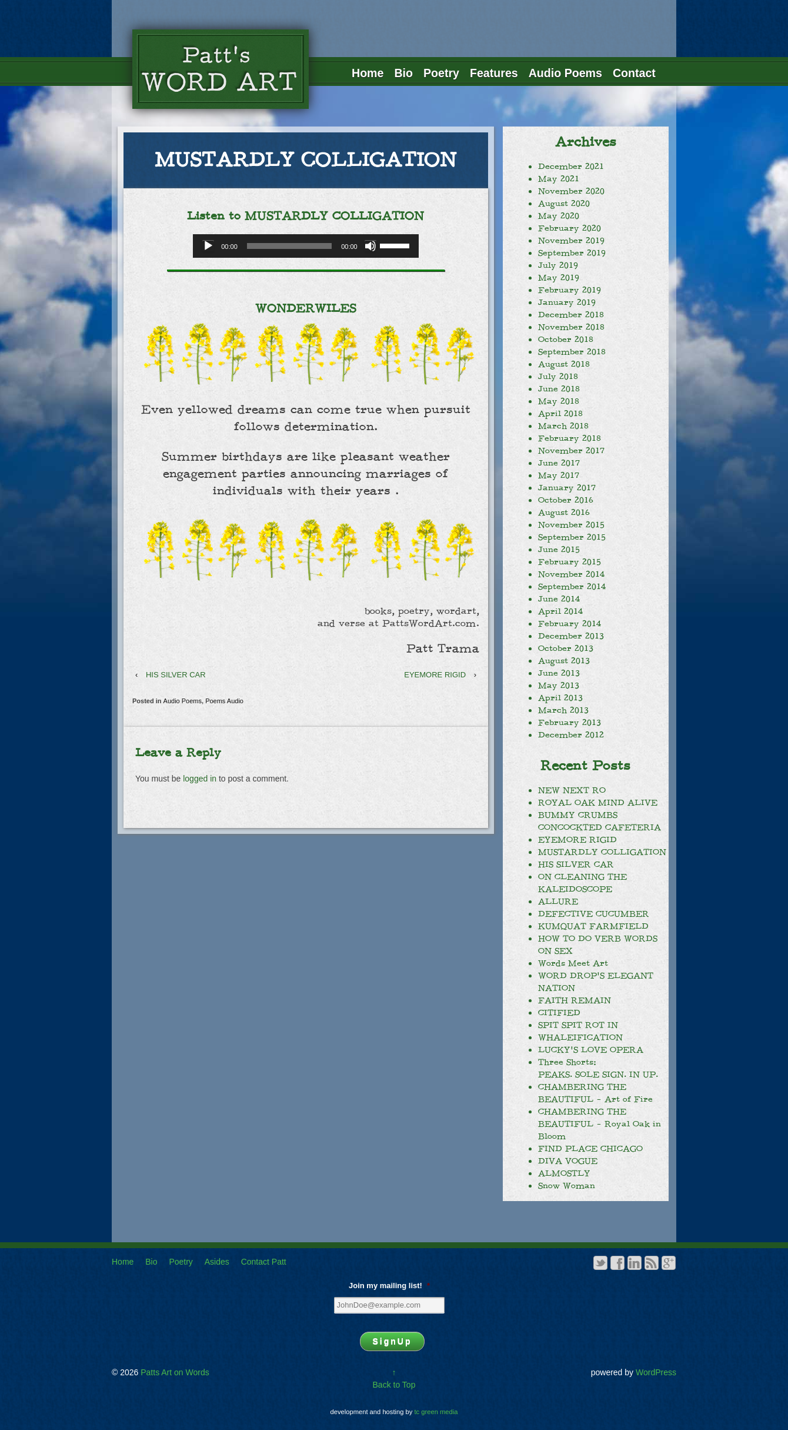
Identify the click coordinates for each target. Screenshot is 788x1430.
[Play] (208, 246)
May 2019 (558, 277)
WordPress (656, 1372)
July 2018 (558, 376)
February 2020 (569, 228)
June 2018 (559, 389)
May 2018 (558, 401)
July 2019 (558, 265)
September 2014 (572, 586)
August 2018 (564, 364)
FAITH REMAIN (574, 1000)
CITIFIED (559, 1012)
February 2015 (569, 562)
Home (367, 72)
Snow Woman (566, 1185)
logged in (199, 778)
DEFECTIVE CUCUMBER (593, 914)
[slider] (289, 246)
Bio (403, 72)
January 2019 (567, 302)
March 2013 (563, 710)
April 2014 (560, 611)
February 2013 (569, 722)
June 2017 (559, 463)
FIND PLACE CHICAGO (590, 1148)
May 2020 (558, 216)
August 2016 (564, 512)
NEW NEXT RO (572, 790)
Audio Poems (565, 72)
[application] (305, 246)
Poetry (441, 72)
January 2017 (567, 488)
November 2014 (571, 574)
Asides (217, 1261)
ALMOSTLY (564, 1173)
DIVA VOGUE (567, 1161)
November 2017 (571, 450)
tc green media (436, 1411)
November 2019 (571, 240)
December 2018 (571, 315)
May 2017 (558, 475)
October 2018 (565, 339)
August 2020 (564, 203)
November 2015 (571, 525)
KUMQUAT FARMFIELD (593, 926)
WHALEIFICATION (580, 1037)
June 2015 (559, 549)
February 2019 (569, 290)
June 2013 (559, 673)
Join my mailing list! (389, 1285)
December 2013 (571, 636)
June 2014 (559, 599)
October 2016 (565, 500)
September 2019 (572, 253)
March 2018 (563, 426)
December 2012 (571, 735)
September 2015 (572, 537)
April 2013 (560, 698)
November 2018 (571, 327)
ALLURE (558, 901)
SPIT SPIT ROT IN (578, 1025)
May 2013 (558, 685)
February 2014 (569, 623)
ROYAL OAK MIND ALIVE (597, 802)
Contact (634, 72)
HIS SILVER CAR (176, 674)
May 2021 (558, 179)
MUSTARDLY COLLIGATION (602, 852)
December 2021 (571, 166)
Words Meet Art (573, 963)
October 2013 (565, 648)
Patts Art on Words (173, 1372)
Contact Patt (263, 1261)
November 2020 (571, 191)
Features (494, 72)
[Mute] (370, 246)
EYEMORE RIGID (435, 674)
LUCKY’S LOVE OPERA (590, 1050)
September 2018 (572, 352)
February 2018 (569, 438)
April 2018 (560, 413)
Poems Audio (224, 700)
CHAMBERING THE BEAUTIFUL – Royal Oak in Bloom (599, 1124)
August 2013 (564, 661)
